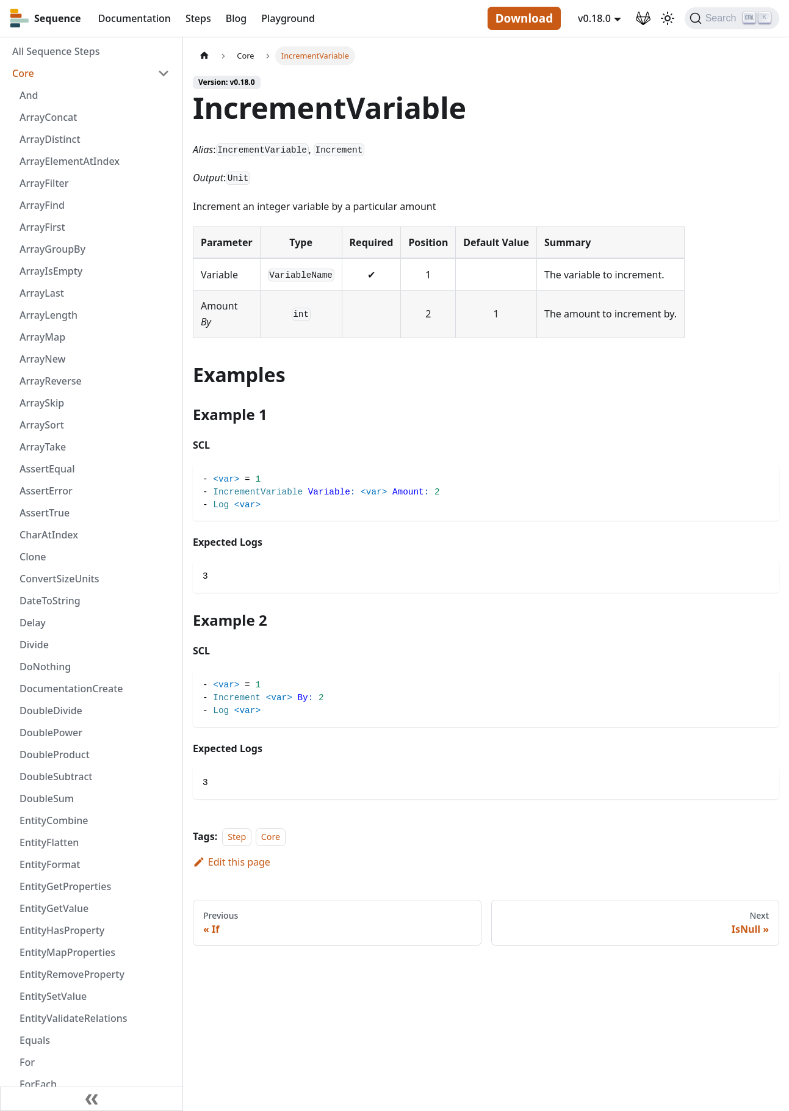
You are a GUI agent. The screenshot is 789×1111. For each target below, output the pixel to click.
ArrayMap (42, 337)
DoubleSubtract (56, 776)
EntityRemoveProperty (72, 974)
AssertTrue (45, 512)
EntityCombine (54, 820)
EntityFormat (50, 864)
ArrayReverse (51, 381)
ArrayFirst (42, 227)
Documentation (134, 18)
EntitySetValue (53, 996)
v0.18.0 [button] (594, 18)
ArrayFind (42, 205)
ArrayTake (43, 447)
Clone (33, 556)
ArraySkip (42, 403)
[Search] (732, 18)
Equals (35, 1040)
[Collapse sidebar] (91, 1099)
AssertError (46, 491)
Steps (198, 18)
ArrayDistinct (50, 139)
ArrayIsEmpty (51, 271)
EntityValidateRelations (73, 1018)
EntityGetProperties (65, 886)
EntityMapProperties (67, 952)
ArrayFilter (44, 183)
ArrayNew (43, 359)
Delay (33, 622)
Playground (288, 18)
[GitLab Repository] (643, 18)
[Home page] (204, 55)
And (29, 95)
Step (237, 836)
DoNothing (45, 666)
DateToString (50, 600)
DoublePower (51, 732)
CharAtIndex (49, 534)
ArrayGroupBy (52, 249)
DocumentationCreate (71, 688)
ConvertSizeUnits (59, 578)
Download (524, 18)
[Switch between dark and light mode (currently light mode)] (667, 18)
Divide (34, 644)
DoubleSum (47, 798)
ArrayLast (42, 293)
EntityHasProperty (62, 930)
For (27, 1062)
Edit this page (231, 862)
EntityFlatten (49, 842)
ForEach (38, 1084)
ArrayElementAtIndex (70, 161)
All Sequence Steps (55, 51)
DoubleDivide (51, 710)
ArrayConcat (48, 117)
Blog (236, 18)
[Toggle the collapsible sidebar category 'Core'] (163, 73)
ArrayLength (48, 315)
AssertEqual (47, 469)
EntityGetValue (54, 908)
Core (23, 73)
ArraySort (42, 425)
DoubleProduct (55, 754)
